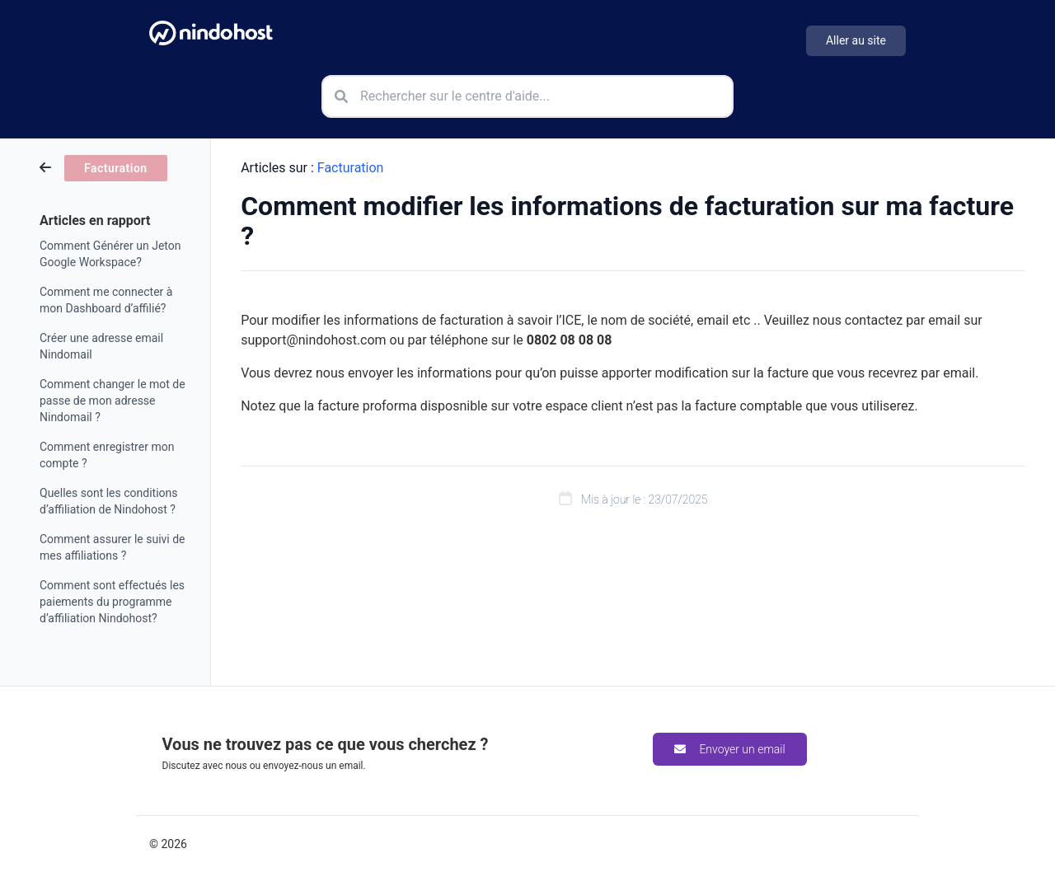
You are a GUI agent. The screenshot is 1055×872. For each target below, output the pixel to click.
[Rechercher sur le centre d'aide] (527, 96)
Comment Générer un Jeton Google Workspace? (110, 254)
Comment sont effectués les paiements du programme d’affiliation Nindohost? (112, 602)
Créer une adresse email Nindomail (101, 346)
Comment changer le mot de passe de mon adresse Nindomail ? (112, 400)
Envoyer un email (729, 749)
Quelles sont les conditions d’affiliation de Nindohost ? (109, 501)
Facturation (350, 168)
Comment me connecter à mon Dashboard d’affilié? (106, 300)
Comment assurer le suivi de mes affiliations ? (112, 547)
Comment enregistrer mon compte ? (107, 455)
